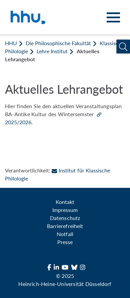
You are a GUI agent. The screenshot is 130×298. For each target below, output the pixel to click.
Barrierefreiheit (65, 226)
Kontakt (65, 202)
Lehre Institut (52, 51)
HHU (11, 43)
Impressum (65, 210)
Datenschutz (65, 218)
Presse (65, 242)
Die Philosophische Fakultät (58, 43)
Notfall (65, 234)
